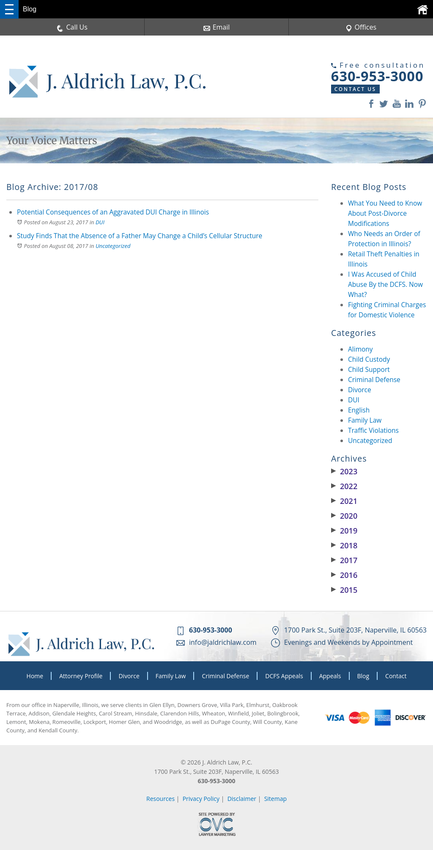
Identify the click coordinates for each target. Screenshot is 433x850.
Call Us (72, 27)
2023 (344, 471)
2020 (344, 516)
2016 (344, 575)
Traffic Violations (373, 430)
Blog (363, 676)
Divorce (359, 389)
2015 (344, 590)
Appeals (330, 676)
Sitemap (275, 799)
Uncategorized (113, 246)
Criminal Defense (374, 379)
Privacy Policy (201, 799)
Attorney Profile (80, 676)
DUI (100, 222)
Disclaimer (241, 799)
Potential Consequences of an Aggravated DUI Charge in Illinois (113, 212)
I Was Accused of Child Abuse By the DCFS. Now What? (385, 284)
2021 (344, 501)
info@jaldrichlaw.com (223, 642)
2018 (344, 545)
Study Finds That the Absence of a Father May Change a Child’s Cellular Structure (139, 235)
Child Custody (369, 359)
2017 (344, 560)
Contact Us (338, 89)
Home (35, 676)
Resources (160, 799)
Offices (361, 27)
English (359, 410)
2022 (344, 486)
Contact (395, 676)
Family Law (364, 420)
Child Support (369, 369)
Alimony (360, 349)
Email (216, 27)
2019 (344, 530)
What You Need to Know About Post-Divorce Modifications (385, 213)
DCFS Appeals (284, 676)
